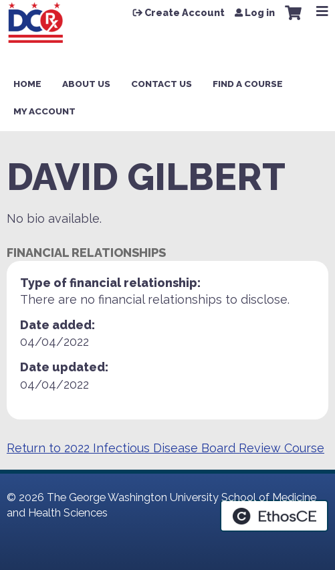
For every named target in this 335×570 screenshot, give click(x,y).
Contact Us (161, 83)
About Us (86, 83)
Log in (260, 12)
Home (27, 83)
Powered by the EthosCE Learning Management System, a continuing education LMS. (274, 516)
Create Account (184, 12)
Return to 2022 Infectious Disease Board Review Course (165, 448)
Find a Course (248, 83)
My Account (44, 111)
